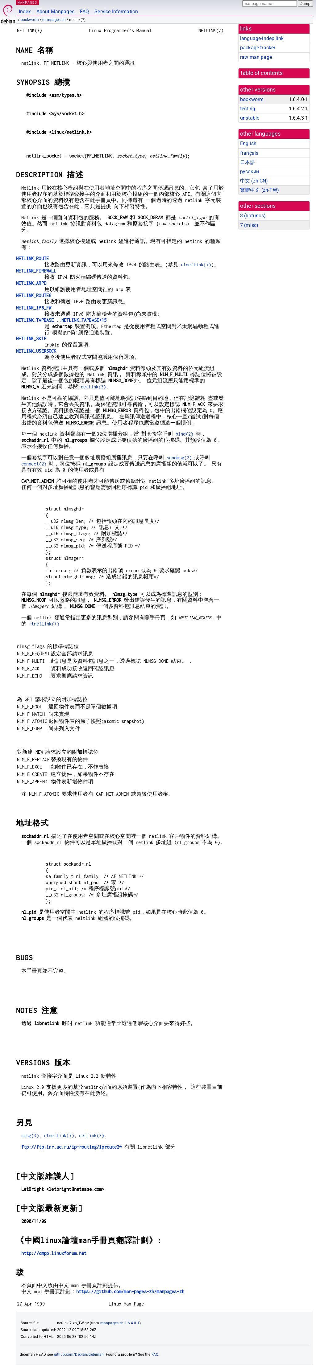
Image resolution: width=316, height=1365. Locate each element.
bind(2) (184, 434)
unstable (249, 118)
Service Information (116, 11)
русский (249, 171)
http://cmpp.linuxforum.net (54, 1253)
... (61, 320)
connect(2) (34, 463)
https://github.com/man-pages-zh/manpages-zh (130, 1291)
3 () (253, 216)
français (249, 153)
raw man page (256, 57)
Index (25, 11)
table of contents (262, 73)
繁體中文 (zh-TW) (259, 190)
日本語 (247, 162)
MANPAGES (27, 2)
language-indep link (262, 38)
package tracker (257, 48)
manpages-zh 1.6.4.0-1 (119, 1323)
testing (247, 109)
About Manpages (55, 11)
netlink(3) (93, 386)
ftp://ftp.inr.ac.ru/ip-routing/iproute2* (71, 1147)
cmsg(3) (30, 1135)
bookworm (30, 20)
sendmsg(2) (179, 457)
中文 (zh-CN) (254, 181)
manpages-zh (54, 20)
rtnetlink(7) (196, 264)
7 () (249, 225)
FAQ (84, 11)
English (248, 143)
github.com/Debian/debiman (79, 1354)
